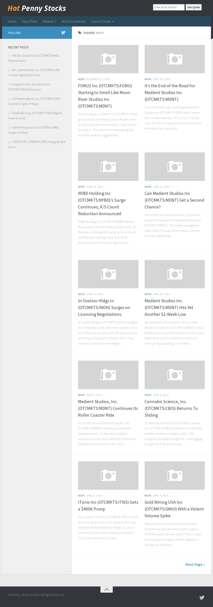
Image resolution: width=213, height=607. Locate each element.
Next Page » (195, 564)
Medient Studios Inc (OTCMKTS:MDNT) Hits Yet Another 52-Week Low (169, 307)
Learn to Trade (101, 21)
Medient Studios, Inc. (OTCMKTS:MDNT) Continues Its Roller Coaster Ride (108, 408)
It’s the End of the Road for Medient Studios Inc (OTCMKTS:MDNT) (170, 92)
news (81, 79)
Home (12, 21)
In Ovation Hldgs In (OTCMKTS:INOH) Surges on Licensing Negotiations (104, 307)
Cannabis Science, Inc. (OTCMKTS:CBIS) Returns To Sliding (171, 408)
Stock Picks (29, 21)
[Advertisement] (37, 187)
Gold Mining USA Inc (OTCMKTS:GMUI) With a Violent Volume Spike (174, 508)
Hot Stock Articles (73, 21)
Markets (48, 21)
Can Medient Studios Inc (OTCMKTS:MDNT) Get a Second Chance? (174, 200)
